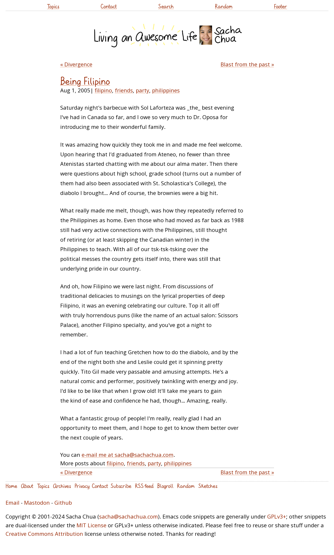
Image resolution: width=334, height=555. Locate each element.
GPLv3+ (276, 516)
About (27, 486)
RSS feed (144, 486)
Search (166, 6)
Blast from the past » (247, 64)
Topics (53, 6)
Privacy (82, 486)
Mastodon (37, 502)
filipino (103, 90)
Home (11, 486)
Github (63, 502)
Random (223, 6)
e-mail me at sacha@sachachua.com (127, 454)
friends (124, 90)
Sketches (207, 486)
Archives (62, 486)
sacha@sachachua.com (128, 516)
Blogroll (165, 486)
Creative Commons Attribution (44, 533)
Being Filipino (85, 81)
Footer (280, 6)
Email (12, 502)
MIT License (91, 525)
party (142, 90)
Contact (109, 6)
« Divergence (76, 64)
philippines (166, 90)
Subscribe (121, 486)
